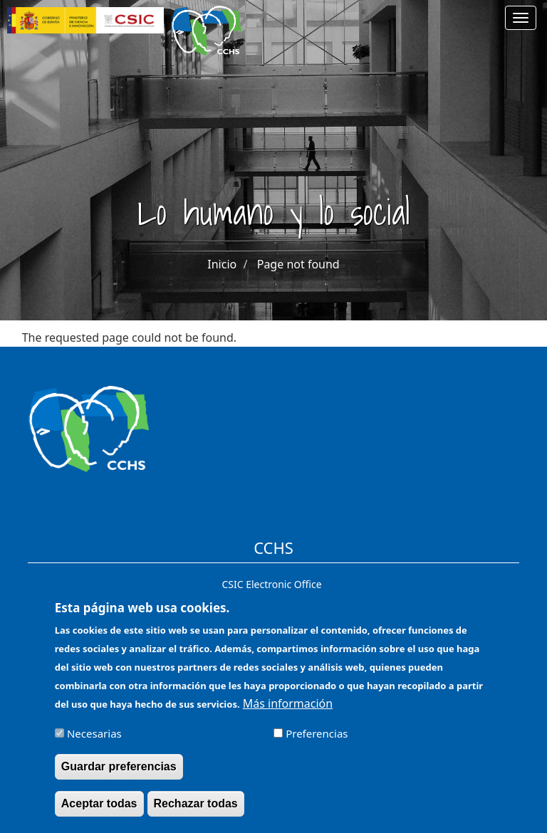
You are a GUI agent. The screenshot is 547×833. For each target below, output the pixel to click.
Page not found (298, 264)
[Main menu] (520, 18)
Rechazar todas (196, 811)
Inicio (221, 264)
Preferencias (317, 741)
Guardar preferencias (119, 774)
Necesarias (94, 741)
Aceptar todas (99, 811)
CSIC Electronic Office (271, 584)
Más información (288, 711)
